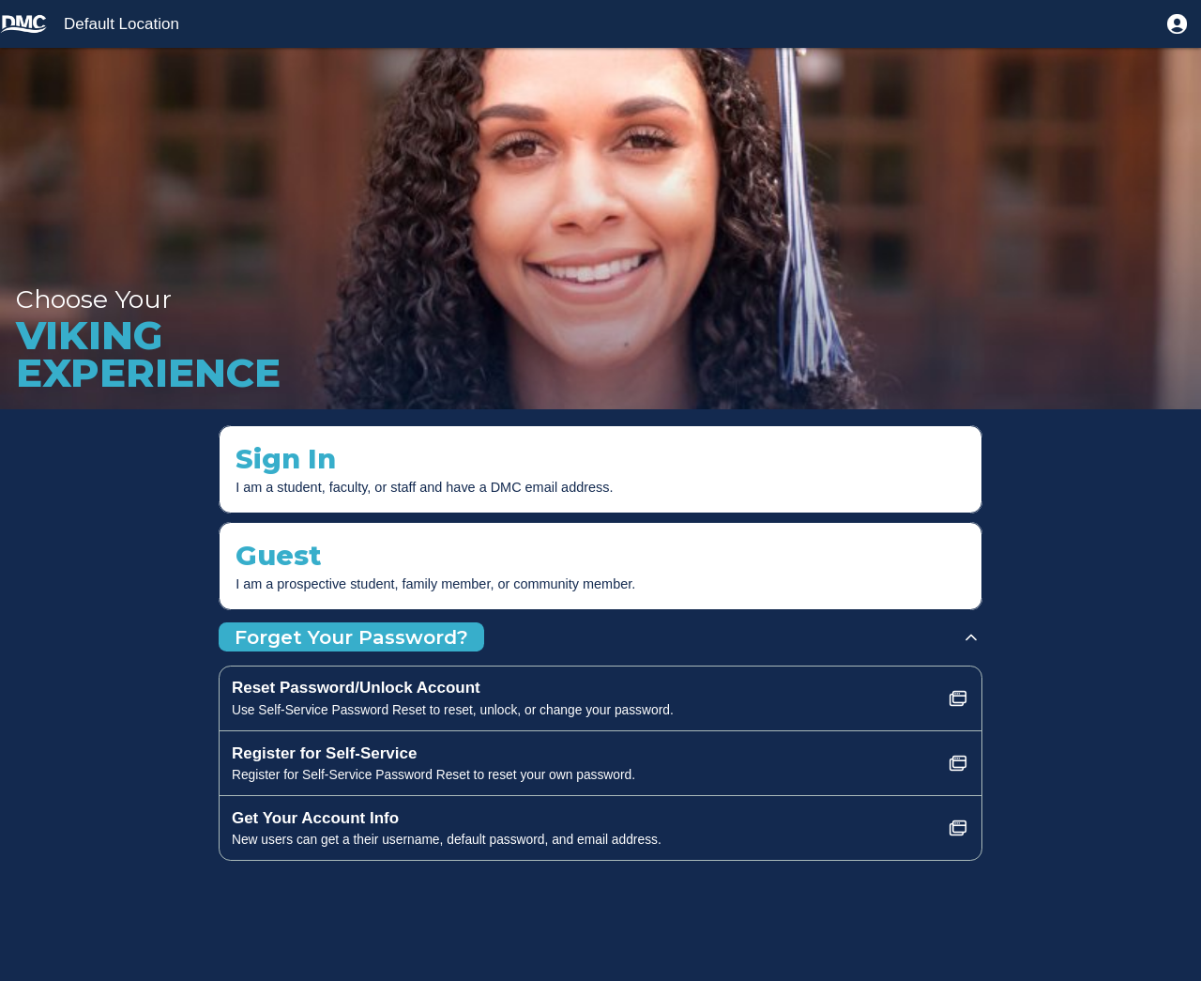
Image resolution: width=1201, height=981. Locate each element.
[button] (1177, 24)
